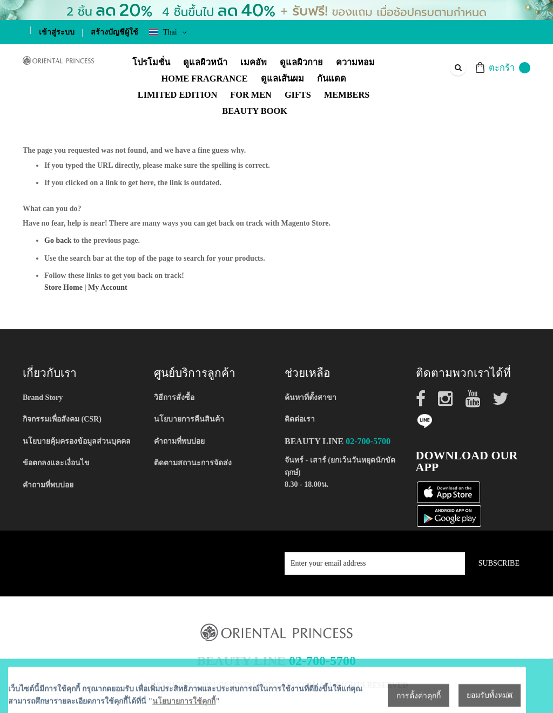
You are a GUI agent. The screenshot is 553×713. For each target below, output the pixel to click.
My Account (107, 287)
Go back (57, 240)
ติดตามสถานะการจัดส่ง (193, 463)
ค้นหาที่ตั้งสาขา (310, 397)
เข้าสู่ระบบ (57, 32)
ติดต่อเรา (300, 419)
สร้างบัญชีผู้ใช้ (114, 32)
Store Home (63, 287)
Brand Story (43, 397)
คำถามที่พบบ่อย (48, 485)
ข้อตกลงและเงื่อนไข (56, 463)
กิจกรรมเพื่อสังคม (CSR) (62, 419)
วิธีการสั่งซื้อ (174, 397)
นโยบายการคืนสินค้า (189, 419)
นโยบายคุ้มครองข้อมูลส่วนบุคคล (77, 441)
